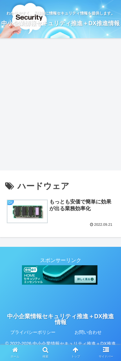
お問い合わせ (88, 332)
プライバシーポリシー (32, 332)
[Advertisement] (60, 106)
